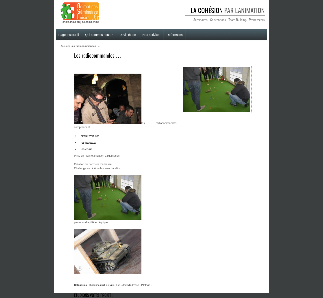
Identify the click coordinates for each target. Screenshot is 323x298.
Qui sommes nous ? (99, 35)
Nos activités (151, 35)
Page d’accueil (69, 35)
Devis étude (127, 35)
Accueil (65, 46)
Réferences (175, 35)
